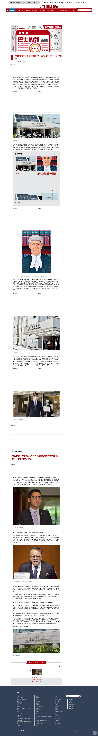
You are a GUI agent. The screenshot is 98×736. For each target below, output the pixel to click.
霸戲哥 (19, 706)
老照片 (19, 716)
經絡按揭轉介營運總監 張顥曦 (43, 720)
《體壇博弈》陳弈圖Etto (23, 718)
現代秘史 (38, 697)
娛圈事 (46, 2)
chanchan (19, 725)
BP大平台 (19, 2)
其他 (74, 10)
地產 (39, 10)
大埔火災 (11, 10)
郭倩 (37, 699)
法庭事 (31, 10)
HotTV (86, 2)
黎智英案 (17, 10)
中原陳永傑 (58, 718)
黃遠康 (56, 710)
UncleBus (38, 715)
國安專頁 (12, 2)
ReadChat (19, 720)
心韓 (50, 2)
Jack (18, 710)
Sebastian (57, 701)
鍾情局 (19, 701)
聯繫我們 (71, 706)
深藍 (56, 697)
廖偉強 (37, 713)
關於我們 (71, 708)
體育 (58, 2)
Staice (56, 716)
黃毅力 (37, 704)
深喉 (37, 696)
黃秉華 (37, 708)
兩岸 (61, 10)
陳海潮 (37, 722)
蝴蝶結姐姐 (39, 723)
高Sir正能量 (58, 699)
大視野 (57, 10)
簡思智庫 (57, 715)
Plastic (54, 2)
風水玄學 (57, 706)
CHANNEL (36, 2)
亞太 (41, 2)
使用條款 (71, 702)
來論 (56, 722)
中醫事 (48, 10)
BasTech (81, 2)
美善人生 (63, 2)
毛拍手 (56, 696)
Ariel (18, 696)
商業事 (43, 10)
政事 (22, 10)
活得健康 (57, 720)
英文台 (25, 2)
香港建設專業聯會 (21, 699)
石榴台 (30, 2)
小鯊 (18, 704)
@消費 (65, 10)
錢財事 (35, 10)
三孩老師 (19, 713)
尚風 (18, 711)
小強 (56, 704)
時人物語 (38, 701)
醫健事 (53, 10)
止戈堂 (56, 703)
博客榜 (70, 10)
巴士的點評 (20, 697)
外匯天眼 (19, 703)
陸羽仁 (37, 703)
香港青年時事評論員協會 (23, 708)
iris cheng (57, 723)
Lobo (56, 708)
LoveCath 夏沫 (40, 706)
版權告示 (71, 699)
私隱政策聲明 (72, 704)
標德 (37, 725)
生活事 (75, 2)
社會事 (26, 10)
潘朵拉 (19, 715)
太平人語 (38, 710)
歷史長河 (70, 2)
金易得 (37, 711)
